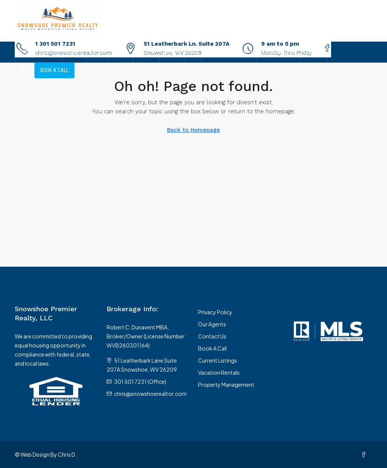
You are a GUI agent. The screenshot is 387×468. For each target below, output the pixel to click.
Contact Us (212, 336)
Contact (313, 52)
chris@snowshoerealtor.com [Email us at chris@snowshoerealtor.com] (150, 393)
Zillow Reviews (278, 52)
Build (142, 52)
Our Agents (212, 324)
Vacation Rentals (219, 372)
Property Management (226, 384)
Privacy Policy (215, 312)
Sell (117, 52)
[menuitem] (23, 70)
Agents (74, 52)
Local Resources (225, 52)
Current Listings (38, 52)
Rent (167, 52)
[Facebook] (365, 454)
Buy (94, 52)
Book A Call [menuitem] (54, 70)
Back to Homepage (193, 130)
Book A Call (212, 348)
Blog (192, 52)
